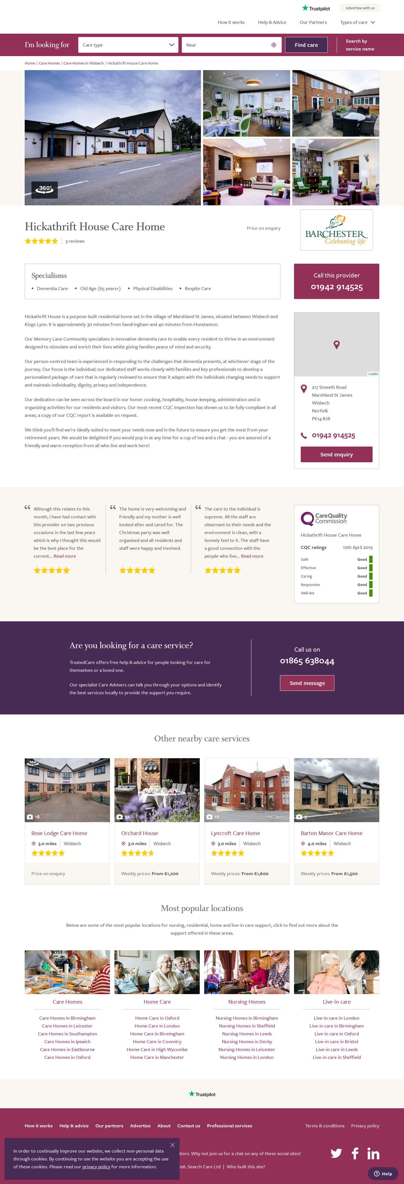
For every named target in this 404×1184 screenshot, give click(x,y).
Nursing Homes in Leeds (247, 1033)
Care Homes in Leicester (67, 1025)
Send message (307, 683)
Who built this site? (246, 1166)
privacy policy (96, 1166)
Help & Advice (272, 22)
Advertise (140, 1125)
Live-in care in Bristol (336, 1041)
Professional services (229, 1125)
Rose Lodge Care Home (59, 833)
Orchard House (139, 833)
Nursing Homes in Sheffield (247, 1025)
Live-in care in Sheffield (337, 1057)
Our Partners (313, 22)
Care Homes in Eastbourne (67, 1049)
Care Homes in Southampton (67, 1033)
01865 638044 (307, 660)
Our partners (109, 1125)
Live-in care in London (336, 1017)
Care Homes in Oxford (67, 1057)
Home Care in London (157, 1025)
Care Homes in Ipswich (67, 1041)
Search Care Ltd (204, 1166)
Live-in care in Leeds (337, 1049)
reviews (74, 241)
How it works (231, 22)
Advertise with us (360, 8)
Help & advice (74, 1125)
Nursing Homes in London (247, 1057)
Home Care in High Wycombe (157, 1049)
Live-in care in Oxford (337, 1033)
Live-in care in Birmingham (336, 1025)
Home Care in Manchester (157, 1057)
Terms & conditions (325, 1125)
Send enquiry (336, 454)
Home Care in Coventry (157, 1041)
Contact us (188, 1125)
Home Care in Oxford (157, 1017)
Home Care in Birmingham (157, 1033)
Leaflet (373, 374)
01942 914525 (337, 286)
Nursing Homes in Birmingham (247, 1017)
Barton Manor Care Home (331, 833)
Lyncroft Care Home (235, 833)
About (164, 1125)
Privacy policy (365, 1125)
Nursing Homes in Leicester (247, 1049)
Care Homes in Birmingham (67, 1017)
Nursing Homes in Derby (247, 1041)
